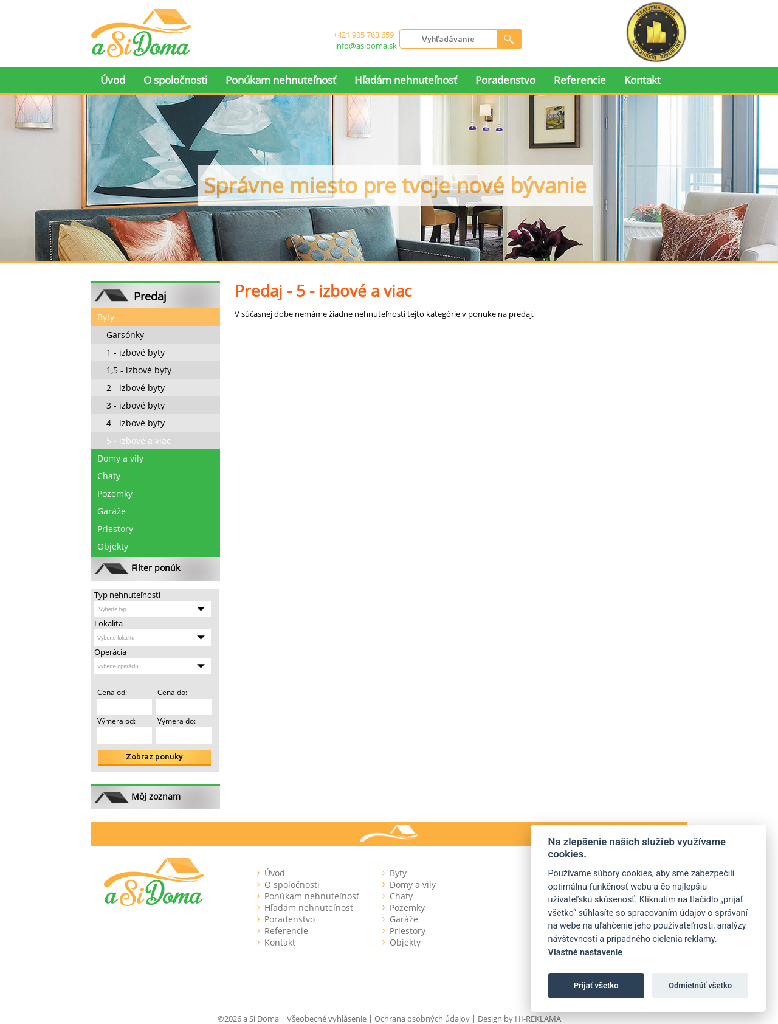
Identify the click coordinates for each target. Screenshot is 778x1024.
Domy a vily (120, 458)
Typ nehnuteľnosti (127, 594)
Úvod (112, 80)
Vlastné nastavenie (585, 952)
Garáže (111, 511)
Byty (105, 317)
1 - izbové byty (135, 352)
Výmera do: (176, 721)
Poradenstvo (505, 80)
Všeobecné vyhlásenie (327, 1018)
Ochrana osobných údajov (422, 1018)
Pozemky (115, 493)
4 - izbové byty (135, 423)
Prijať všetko (596, 985)
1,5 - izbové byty (138, 370)
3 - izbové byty (135, 405)
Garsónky (125, 335)
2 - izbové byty (135, 387)
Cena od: (112, 692)
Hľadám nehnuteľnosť (405, 80)
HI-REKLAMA (538, 1018)
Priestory (115, 528)
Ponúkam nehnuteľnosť (280, 80)
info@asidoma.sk (366, 45)
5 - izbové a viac (138, 440)
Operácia (110, 651)
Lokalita (108, 623)
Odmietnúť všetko (700, 985)
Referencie (580, 80)
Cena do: (171, 692)
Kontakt (642, 80)
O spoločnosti (175, 80)
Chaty (108, 476)
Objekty (112, 546)
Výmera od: (116, 721)
